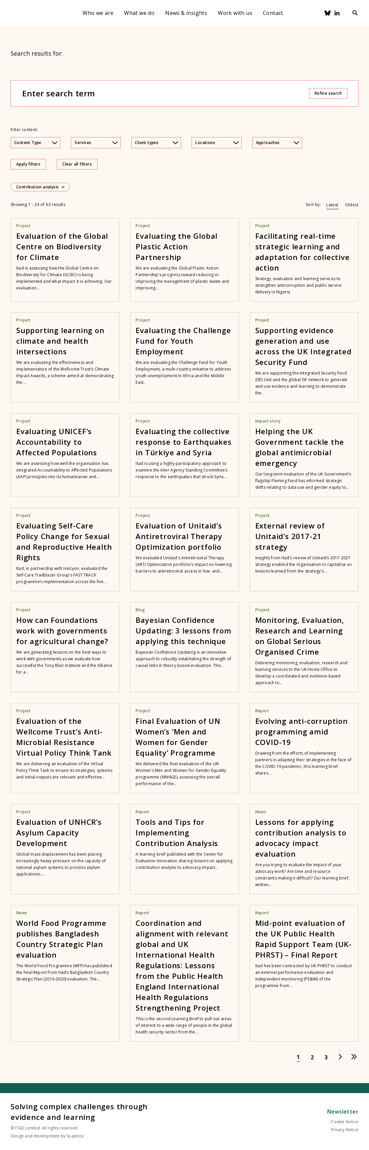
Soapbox (75, 1136)
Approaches (277, 142)
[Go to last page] (354, 1057)
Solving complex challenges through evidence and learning (79, 1111)
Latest (332, 205)
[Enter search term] (165, 93)
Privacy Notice (344, 1129)
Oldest (351, 205)
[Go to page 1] (298, 1057)
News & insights (186, 13)
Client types (156, 142)
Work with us (235, 13)
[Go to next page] (340, 1057)
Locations (216, 142)
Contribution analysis (37, 187)
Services (96, 142)
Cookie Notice (344, 1122)
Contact (273, 13)
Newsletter (342, 1111)
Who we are (98, 13)
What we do (139, 13)
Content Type (35, 142)
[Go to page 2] (312, 1057)
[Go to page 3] (326, 1057)
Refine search (328, 93)
